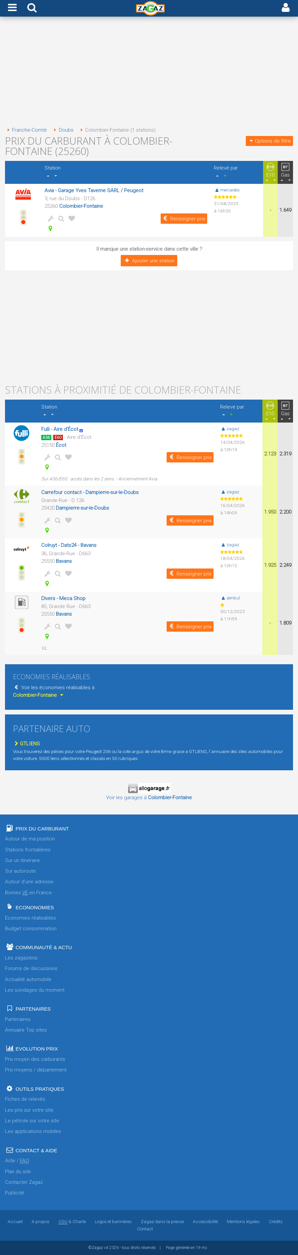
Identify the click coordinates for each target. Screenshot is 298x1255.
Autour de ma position (30, 839)
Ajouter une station (148, 261)
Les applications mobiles (33, 1131)
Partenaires (18, 1019)
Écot (61, 445)
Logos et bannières (113, 1221)
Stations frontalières (28, 850)
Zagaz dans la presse (162, 1221)
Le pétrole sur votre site (32, 1121)
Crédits (276, 1221)
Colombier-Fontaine (81, 206)
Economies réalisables (30, 918)
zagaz (229, 428)
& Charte (72, 1221)
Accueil (15, 1221)
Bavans (64, 561)
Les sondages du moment (35, 990)
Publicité (14, 1193)
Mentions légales (243, 1221)
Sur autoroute (20, 871)
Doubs (62, 130)
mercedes (227, 189)
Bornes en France (28, 893)
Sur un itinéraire (22, 860)
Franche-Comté (26, 130)
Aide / (17, 1161)
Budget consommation (31, 929)
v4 (106, 1247)
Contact (145, 1228)
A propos (41, 1221)
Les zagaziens (21, 958)
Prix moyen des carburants (35, 1059)
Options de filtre (269, 141)
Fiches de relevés (25, 1099)
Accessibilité (205, 1221)
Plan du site (18, 1172)
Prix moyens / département (36, 1070)
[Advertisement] (149, 72)
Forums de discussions (31, 968)
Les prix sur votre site (29, 1110)
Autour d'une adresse (29, 882)
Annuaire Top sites (26, 1030)
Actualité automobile (28, 979)
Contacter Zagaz (24, 1182)
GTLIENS (26, 744)
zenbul (230, 597)
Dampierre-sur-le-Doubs (82, 508)
